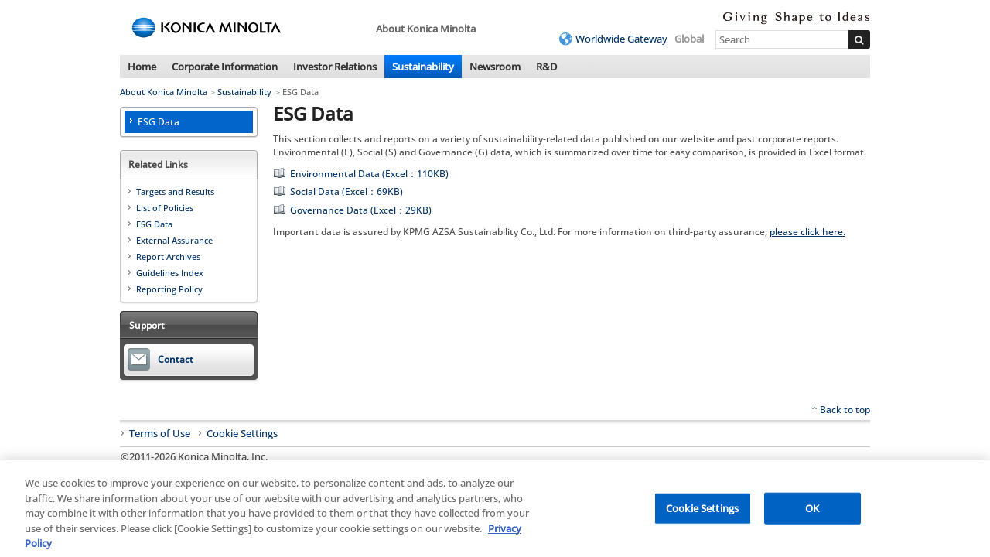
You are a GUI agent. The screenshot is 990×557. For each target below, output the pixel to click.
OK (812, 511)
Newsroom (495, 66)
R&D (546, 66)
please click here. (807, 231)
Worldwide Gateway (621, 39)
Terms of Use (159, 433)
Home (142, 66)
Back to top (845, 409)
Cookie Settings (242, 434)
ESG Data (158, 121)
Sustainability (423, 66)
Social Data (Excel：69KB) (346, 191)
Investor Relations (335, 66)
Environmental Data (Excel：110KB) (369, 173)
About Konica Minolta (163, 91)
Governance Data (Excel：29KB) (361, 210)
